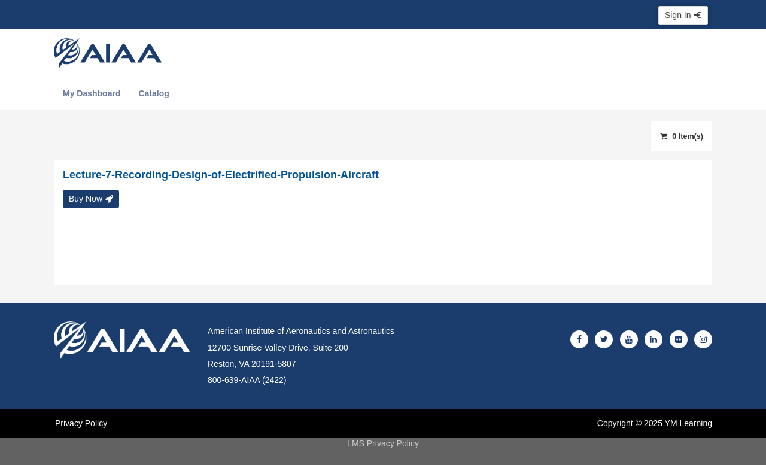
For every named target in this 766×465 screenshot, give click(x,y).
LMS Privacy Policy (383, 443)
